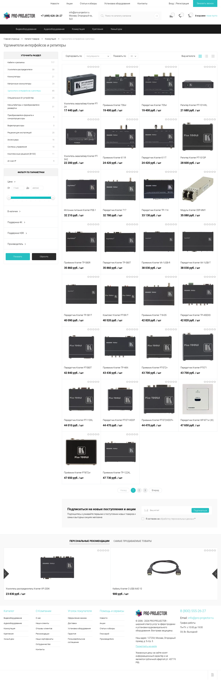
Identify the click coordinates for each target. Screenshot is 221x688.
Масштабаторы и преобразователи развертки (23, 106)
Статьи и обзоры (88, 3)
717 (52, 62)
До (27, 188)
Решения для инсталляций (19, 132)
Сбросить (44, 256)
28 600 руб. (197, 164)
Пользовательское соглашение (76, 640)
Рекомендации (42, 634)
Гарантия (72, 634)
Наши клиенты (42, 623)
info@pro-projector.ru (201, 617)
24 (53, 84)
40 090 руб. (81, 322)
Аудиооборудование (13, 623)
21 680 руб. (197, 112)
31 (53, 106)
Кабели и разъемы (16, 62)
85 (53, 91)
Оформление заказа (77, 618)
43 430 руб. (120, 374)
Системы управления (17, 147)
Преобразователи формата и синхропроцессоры (21, 117)
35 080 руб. (197, 217)
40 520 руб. (120, 322)
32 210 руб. (81, 217)
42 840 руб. (81, 374)
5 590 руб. (122, 594)
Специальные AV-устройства (21, 98)
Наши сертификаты (44, 639)
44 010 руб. (81, 427)
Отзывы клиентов (44, 628)
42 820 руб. (159, 322)
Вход (171, 3)
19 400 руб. (120, 112)
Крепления (9, 634)
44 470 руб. (120, 427)
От (9, 188)
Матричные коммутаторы (19, 84)
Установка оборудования (117, 3)
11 (53, 154)
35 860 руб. (81, 269)
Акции (69, 3)
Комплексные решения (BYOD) (22, 154)
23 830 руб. (15, 594)
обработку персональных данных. (177, 519)
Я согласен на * (170, 519)
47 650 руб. (197, 427)
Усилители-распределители (20, 69)
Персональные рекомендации (89, 541)
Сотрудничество (43, 644)
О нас (38, 618)
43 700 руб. (159, 374)
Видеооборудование (13, 618)
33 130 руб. (159, 217)
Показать (17, 256)
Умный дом (9, 639)
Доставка (72, 623)
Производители (107, 639)
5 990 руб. (175, 594)
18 (53, 147)
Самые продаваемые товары (133, 541)
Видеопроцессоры (16, 125)
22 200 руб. (81, 164)
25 (53, 98)
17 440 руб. (81, 112)
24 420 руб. (120, 164)
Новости (54, 3)
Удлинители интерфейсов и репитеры (24, 91)
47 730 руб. (120, 479)
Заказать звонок (205, 3)
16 (53, 140)
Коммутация (9, 628)
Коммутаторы (14, 76)
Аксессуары (13, 140)
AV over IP (12, 161)
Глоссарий (104, 634)
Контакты (142, 3)
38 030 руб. (159, 269)
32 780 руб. (120, 217)
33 (53, 69)
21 (53, 76)
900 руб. (67, 594)
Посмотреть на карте (146, 646)
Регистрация (182, 3)
